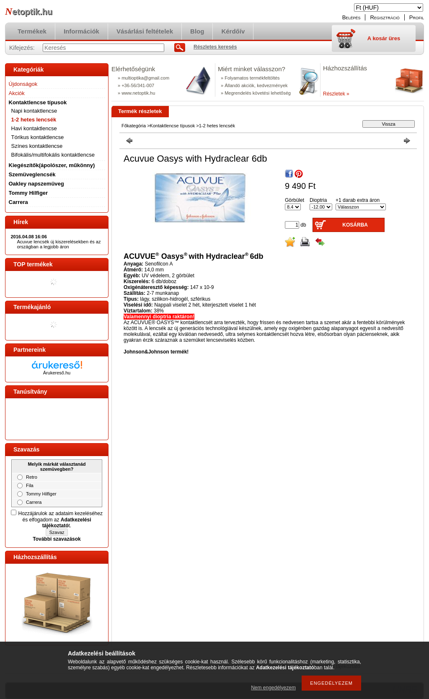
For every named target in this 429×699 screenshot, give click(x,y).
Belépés (351, 17)
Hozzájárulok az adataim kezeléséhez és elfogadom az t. (60, 520)
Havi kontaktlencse (34, 128)
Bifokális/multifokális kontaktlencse (53, 155)
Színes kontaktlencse (37, 146)
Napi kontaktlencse (34, 111)
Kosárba (355, 225)
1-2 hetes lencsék (34, 119)
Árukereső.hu (56, 372)
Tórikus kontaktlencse (37, 137)
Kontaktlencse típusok (172, 125)
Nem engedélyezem (273, 688)
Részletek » (336, 94)
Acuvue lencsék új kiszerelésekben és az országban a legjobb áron (59, 244)
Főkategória (133, 125)
